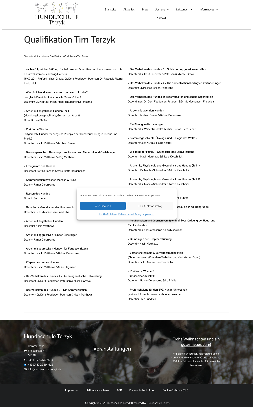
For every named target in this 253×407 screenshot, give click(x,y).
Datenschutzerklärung (129, 214)
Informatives (42, 56)
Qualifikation (56, 56)
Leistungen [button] (184, 9)
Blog (144, 9)
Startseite (110, 9)
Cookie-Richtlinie (108, 214)
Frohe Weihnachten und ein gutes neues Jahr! (196, 341)
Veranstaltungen (112, 348)
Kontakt (161, 18)
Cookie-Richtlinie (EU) (175, 390)
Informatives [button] (209, 9)
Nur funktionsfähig (150, 206)
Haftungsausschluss (97, 390)
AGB (119, 390)
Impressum (148, 214)
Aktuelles (129, 9)
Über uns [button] (162, 9)
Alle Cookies (103, 206)
